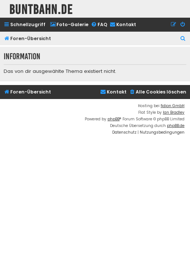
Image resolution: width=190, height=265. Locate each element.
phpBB (113, 119)
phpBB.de (175, 125)
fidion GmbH (172, 106)
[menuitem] (69, 25)
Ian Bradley (173, 112)
